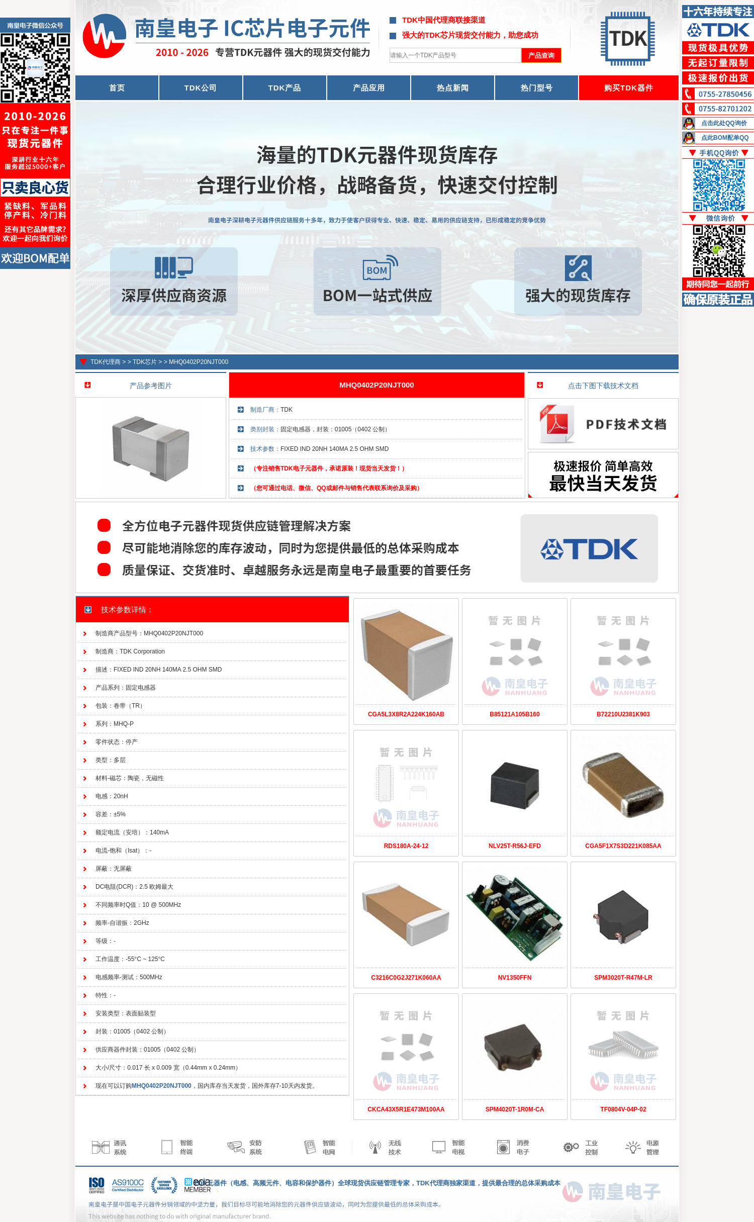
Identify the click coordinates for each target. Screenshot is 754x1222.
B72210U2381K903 (623, 714)
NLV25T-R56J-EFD (515, 846)
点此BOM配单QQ (725, 137)
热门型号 (537, 87)
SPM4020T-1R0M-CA (515, 1109)
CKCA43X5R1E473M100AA (405, 1109)
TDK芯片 (145, 361)
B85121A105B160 (514, 714)
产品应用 (369, 87)
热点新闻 (453, 87)
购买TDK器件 (628, 87)
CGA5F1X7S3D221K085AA (623, 846)
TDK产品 (285, 87)
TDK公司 (201, 87)
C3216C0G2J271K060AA (406, 977)
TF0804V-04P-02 (623, 1109)
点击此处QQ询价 (724, 123)
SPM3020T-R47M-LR (623, 977)
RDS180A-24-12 (406, 846)
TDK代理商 (105, 361)
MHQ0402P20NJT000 (198, 361)
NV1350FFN (515, 977)
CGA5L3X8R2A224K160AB (406, 714)
